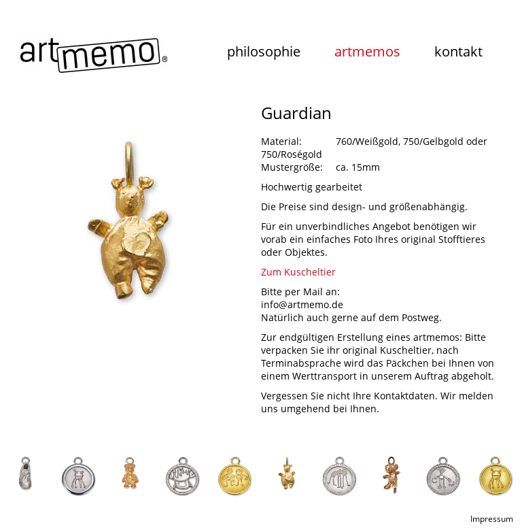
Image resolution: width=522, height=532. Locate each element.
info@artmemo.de (302, 304)
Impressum (491, 518)
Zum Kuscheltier (298, 271)
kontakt (458, 51)
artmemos (367, 51)
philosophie (263, 51)
